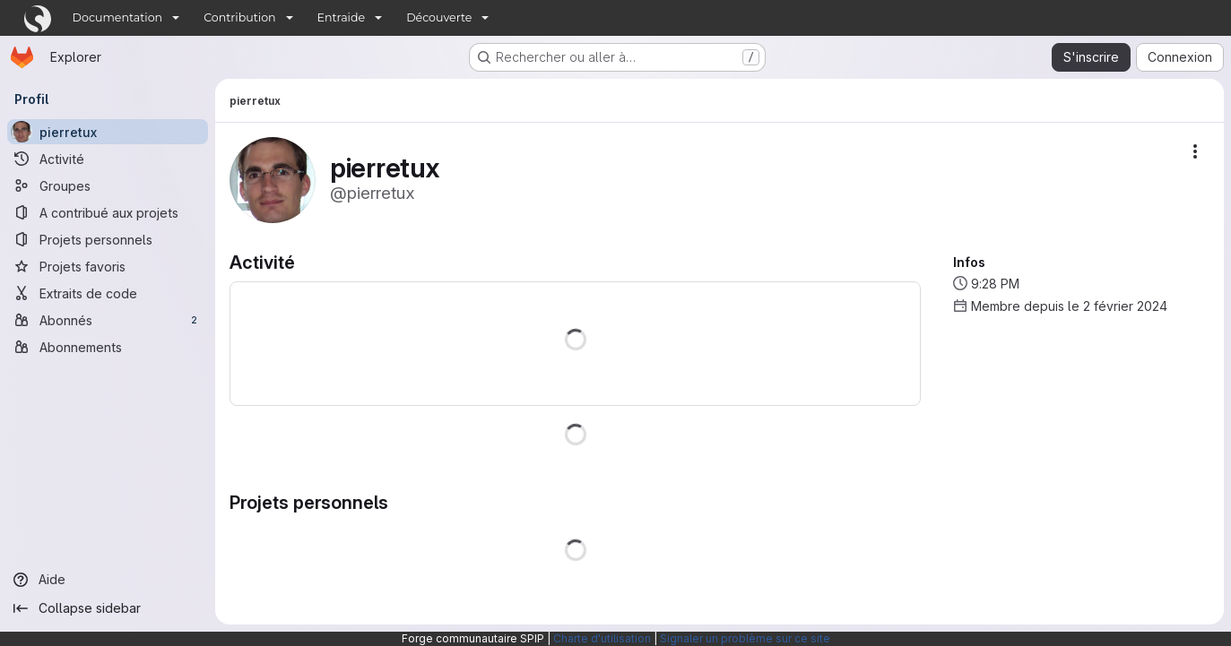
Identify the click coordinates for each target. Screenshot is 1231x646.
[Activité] (107, 158)
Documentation (118, 17)
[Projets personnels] (107, 239)
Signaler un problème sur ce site (745, 638)
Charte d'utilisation (602, 638)
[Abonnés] (107, 319)
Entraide (341, 17)
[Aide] (107, 579)
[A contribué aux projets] (107, 212)
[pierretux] (107, 131)
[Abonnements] (107, 346)
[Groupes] (107, 185)
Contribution (239, 17)
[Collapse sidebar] (107, 608)
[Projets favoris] (107, 266)
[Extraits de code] (107, 293)
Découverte (439, 17)
